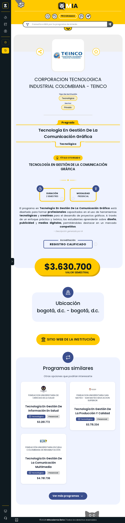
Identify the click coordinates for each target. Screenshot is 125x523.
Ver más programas (68, 496)
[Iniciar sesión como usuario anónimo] (5, 5)
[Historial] (5, 50)
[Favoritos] (5, 42)
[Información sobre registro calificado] (95, 244)
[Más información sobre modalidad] (73, 198)
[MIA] (5, 17)
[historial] (54, 16)
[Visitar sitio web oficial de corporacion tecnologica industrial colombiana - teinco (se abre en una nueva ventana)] (68, 339)
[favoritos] (47, 16)
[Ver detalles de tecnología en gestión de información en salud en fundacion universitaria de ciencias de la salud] (43, 404)
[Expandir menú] (12, 261)
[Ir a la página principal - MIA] (61, 6)
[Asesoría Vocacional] (5, 31)
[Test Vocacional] (5, 24)
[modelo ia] (81, 16)
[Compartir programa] (40, 51)
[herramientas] (88, 16)
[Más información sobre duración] (62, 198)
